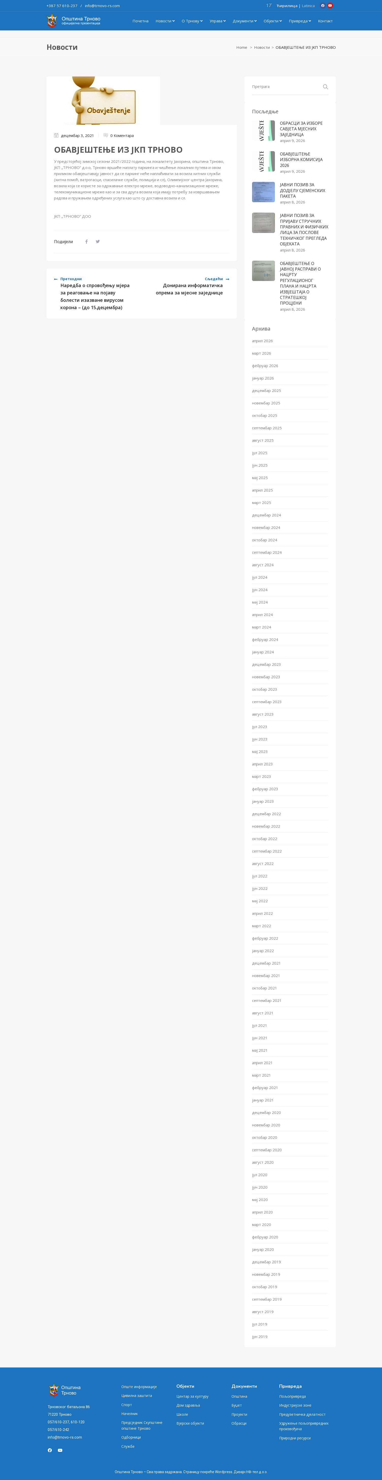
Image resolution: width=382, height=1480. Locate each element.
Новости (165, 20)
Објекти (273, 20)
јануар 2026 (263, 378)
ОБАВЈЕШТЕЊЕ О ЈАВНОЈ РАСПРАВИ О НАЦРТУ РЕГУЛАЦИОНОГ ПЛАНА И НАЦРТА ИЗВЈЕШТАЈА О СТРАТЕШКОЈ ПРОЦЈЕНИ (300, 283)
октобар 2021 (264, 987)
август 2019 (263, 1311)
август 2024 (263, 564)
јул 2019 (259, 1324)
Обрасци (238, 1423)
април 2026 (262, 340)
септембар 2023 (267, 701)
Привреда (300, 20)
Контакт (325, 20)
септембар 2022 (267, 851)
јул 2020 (259, 1174)
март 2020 (261, 1224)
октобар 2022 (264, 838)
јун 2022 (260, 888)
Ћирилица (286, 5)
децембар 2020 (266, 1112)
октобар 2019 (264, 1286)
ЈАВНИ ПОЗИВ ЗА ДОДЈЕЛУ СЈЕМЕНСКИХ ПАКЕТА (302, 190)
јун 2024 (260, 589)
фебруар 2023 (265, 788)
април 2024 (262, 614)
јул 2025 (259, 452)
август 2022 (263, 863)
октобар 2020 (264, 1137)
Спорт (126, 1404)
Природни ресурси (295, 1438)
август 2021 (263, 1012)
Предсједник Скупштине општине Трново (141, 1425)
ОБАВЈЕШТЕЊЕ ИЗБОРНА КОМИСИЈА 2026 (301, 159)
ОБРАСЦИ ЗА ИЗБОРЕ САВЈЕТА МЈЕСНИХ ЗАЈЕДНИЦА (301, 128)
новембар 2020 (266, 1124)
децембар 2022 (266, 813)
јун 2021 (260, 1037)
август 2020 (263, 1162)
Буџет (236, 1405)
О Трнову (192, 20)
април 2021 (262, 1062)
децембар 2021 (266, 963)
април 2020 (262, 1212)
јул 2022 (259, 875)
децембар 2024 (266, 514)
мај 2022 (260, 900)
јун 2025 (260, 465)
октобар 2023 (264, 689)
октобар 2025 (264, 415)
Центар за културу (192, 1396)
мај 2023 (260, 751)
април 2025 (262, 490)
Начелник (129, 1413)
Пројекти (239, 1414)
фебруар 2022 (265, 938)
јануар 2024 (263, 651)
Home (241, 47)
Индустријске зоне (295, 1405)
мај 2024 (260, 602)
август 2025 (263, 440)
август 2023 (263, 714)
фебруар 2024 (265, 639)
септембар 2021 (267, 1000)
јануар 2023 (263, 801)
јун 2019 (260, 1336)
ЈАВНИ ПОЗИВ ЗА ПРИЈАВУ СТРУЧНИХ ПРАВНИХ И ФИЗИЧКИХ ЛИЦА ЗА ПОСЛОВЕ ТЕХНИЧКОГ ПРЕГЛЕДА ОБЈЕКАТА (304, 230)
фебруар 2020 (265, 1236)
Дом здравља (188, 1405)
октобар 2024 (264, 539)
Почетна (140, 20)
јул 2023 (259, 726)
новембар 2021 (266, 975)
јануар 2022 (263, 950)
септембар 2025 (267, 427)
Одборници (131, 1437)
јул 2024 (259, 577)
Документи (245, 20)
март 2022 (261, 925)
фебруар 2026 (265, 365)
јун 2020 (260, 1187)
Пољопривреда (292, 1396)
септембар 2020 (267, 1149)
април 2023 (262, 763)
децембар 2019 (266, 1261)
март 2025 (261, 502)
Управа (218, 20)
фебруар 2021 (265, 1087)
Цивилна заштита (136, 1395)
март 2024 (261, 626)
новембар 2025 (266, 402)
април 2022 (262, 913)
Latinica (308, 5)
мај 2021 (260, 1050)
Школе (182, 1414)
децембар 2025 (266, 390)
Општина (239, 1396)
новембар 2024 (266, 527)
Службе (128, 1446)
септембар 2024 (267, 552)
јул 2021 (259, 1025)
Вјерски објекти (190, 1423)
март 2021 (261, 1075)
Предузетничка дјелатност (302, 1414)
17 (269, 5)
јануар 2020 (263, 1249)
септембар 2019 (267, 1299)
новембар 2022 (266, 826)
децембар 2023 (266, 664)
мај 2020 (260, 1199)
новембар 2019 (266, 1274)
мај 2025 (260, 477)
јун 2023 (260, 739)
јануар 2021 (263, 1100)
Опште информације (139, 1386)
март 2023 (261, 776)
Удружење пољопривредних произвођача (303, 1426)
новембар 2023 (266, 676)
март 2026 (261, 353)
